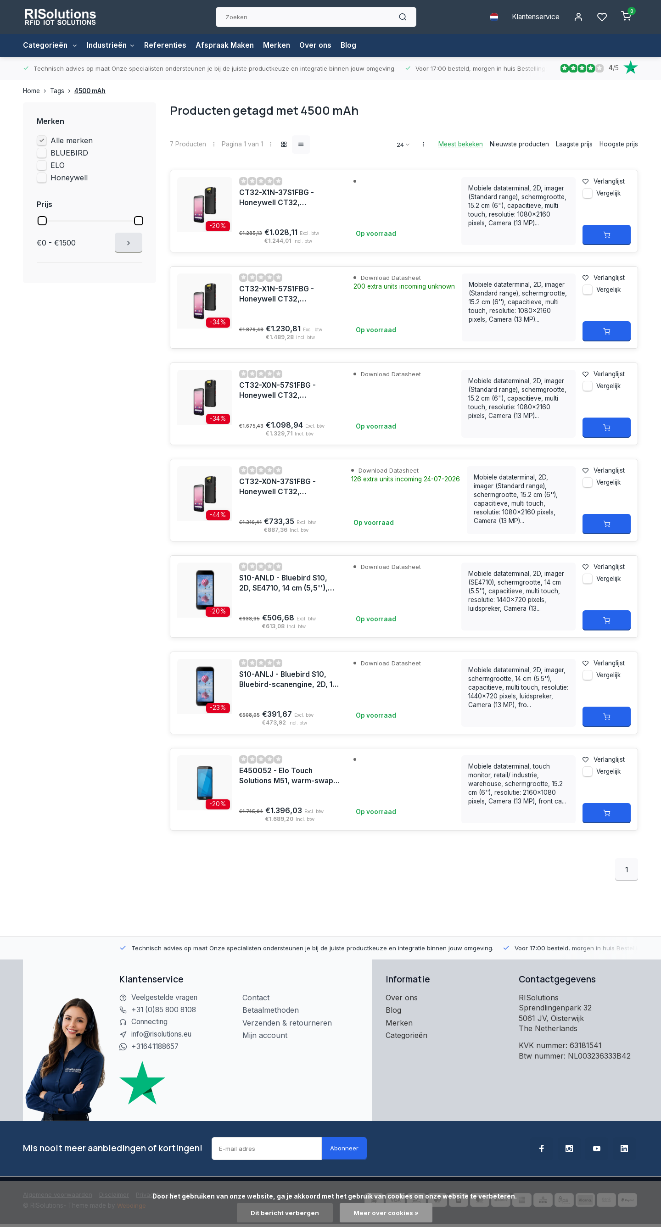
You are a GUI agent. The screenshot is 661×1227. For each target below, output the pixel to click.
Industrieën (113, 45)
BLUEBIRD (69, 152)
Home (36, 91)
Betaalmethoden (270, 1010)
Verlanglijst (604, 181)
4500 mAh (90, 91)
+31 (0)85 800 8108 (165, 1010)
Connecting (151, 1022)
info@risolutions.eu (164, 1035)
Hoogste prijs (618, 144)
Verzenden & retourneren (287, 1022)
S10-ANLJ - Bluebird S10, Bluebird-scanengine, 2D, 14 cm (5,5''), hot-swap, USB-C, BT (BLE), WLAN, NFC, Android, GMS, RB (285, 680)
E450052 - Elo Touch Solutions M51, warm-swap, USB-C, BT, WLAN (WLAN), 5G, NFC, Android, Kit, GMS (288, 776)
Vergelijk (608, 195)
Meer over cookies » (386, 1212)
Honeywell (69, 177)
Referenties (168, 45)
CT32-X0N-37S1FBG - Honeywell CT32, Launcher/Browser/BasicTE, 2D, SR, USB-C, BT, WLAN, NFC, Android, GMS (290, 487)
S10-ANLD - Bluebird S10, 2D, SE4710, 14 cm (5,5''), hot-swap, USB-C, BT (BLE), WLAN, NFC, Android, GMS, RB (288, 584)
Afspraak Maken (229, 45)
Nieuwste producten (519, 144)
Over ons (321, 45)
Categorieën (51, 45)
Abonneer (344, 1149)
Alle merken (71, 140)
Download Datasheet (392, 277)
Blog (355, 45)
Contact (255, 997)
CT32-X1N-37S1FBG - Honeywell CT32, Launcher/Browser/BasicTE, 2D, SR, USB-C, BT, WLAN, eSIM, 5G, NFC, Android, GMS (290, 198)
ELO (57, 165)
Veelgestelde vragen (166, 997)
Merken (282, 45)
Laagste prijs (574, 144)
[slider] (42, 220)
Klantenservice (534, 17)
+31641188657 (156, 1047)
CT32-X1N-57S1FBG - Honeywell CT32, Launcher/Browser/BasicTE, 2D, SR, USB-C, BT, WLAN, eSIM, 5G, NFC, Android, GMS (290, 294)
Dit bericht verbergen (284, 1212)
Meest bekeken (460, 144)
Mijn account (264, 1035)
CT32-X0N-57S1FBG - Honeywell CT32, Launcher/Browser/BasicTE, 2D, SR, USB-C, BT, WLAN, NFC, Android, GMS (290, 391)
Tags (62, 91)
